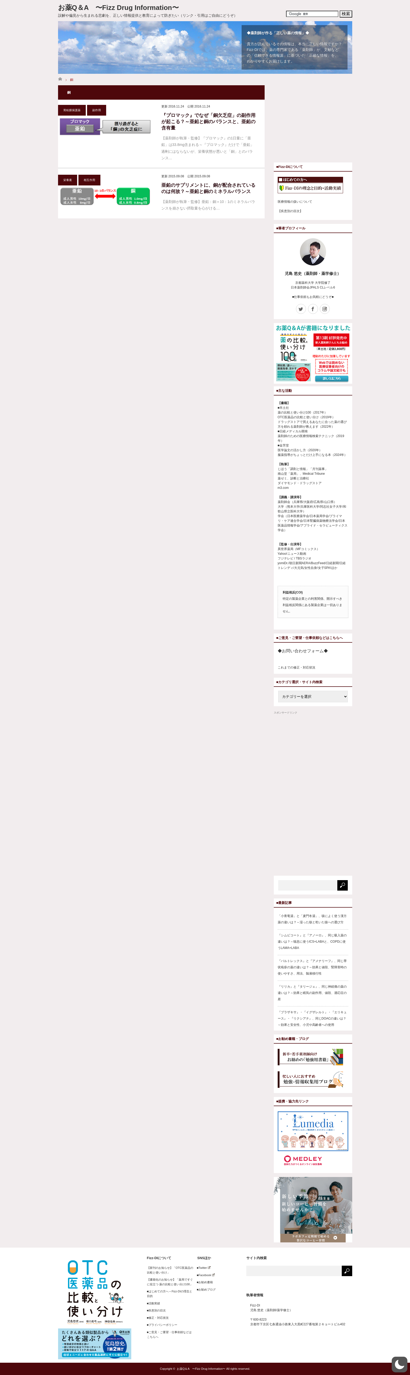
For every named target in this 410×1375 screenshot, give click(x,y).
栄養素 (67, 180)
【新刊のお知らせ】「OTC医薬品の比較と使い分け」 (170, 1270)
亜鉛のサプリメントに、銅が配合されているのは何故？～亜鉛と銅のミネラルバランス (208, 188)
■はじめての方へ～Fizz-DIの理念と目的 (169, 1294)
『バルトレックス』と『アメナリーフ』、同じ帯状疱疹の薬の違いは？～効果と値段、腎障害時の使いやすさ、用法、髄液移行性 (312, 967)
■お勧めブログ (205, 1289)
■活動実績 (153, 1303)
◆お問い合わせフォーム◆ (303, 651)
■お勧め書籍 (203, 1282)
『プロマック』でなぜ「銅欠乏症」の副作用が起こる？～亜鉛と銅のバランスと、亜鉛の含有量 (208, 122)
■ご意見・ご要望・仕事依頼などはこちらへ (169, 1334)
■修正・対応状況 (158, 1317)
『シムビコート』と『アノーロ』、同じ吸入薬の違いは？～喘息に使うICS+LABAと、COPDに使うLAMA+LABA (312, 941)
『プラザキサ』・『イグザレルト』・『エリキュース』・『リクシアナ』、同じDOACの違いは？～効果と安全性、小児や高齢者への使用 (312, 1018)
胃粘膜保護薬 (72, 110)
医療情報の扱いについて (295, 201)
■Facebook (204, 1275)
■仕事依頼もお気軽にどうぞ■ (313, 297)
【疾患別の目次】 (290, 211)
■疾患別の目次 (156, 1310)
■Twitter (202, 1267)
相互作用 (89, 180)
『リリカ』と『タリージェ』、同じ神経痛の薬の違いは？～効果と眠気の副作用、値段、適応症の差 (312, 993)
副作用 (96, 110)
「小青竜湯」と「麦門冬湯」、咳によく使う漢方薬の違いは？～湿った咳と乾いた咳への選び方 (312, 919)
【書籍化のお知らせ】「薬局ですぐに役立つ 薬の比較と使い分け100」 (170, 1282)
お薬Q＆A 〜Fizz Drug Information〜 (118, 8)
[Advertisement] (318, 122)
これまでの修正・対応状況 (296, 667)
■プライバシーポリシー (162, 1324)
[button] (399, 1364)
